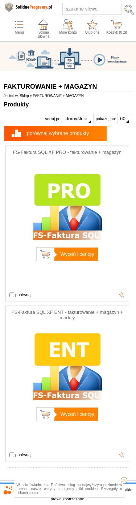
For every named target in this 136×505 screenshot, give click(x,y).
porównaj (20, 295)
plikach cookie (28, 493)
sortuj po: (69, 118)
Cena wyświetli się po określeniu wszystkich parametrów (122, 294)
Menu (19, 32)
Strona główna (44, 34)
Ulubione (92, 32)
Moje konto (68, 32)
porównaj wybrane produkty (58, 133)
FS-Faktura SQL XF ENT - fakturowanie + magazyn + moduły (67, 315)
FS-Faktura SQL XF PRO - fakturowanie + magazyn (67, 152)
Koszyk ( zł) (116, 32)
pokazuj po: (113, 118)
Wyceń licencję (77, 254)
